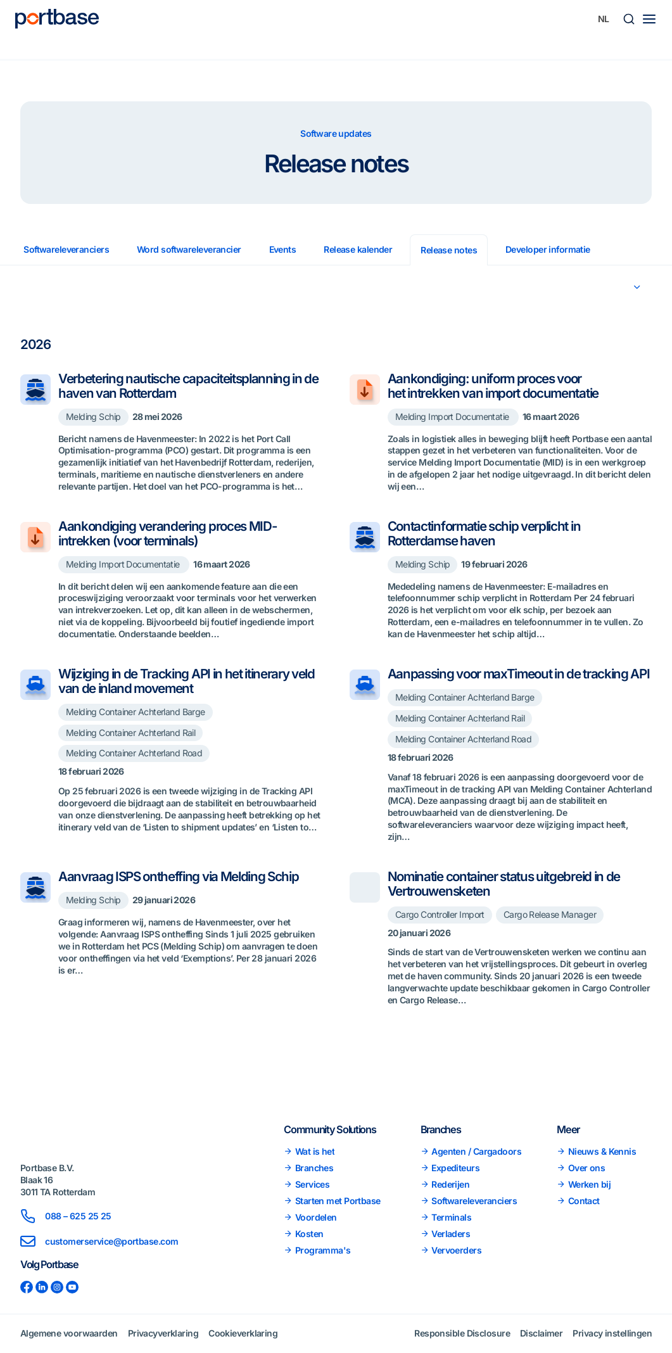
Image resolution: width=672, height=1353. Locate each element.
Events (282, 249)
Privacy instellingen (612, 1337)
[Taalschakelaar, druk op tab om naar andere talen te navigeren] (603, 19)
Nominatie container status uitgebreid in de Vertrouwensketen (505, 898)
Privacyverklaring (163, 1337)
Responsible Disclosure (462, 1337)
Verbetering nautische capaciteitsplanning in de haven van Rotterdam (188, 386)
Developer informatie (547, 249)
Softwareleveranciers (66, 249)
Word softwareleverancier (189, 249)
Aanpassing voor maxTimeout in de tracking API (509, 681)
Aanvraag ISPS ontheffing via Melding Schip (179, 891)
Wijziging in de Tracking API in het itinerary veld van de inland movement (186, 681)
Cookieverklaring (242, 1337)
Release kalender (358, 249)
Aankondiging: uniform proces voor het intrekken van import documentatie (496, 386)
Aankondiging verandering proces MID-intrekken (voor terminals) (168, 533)
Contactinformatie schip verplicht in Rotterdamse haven (485, 533)
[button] (629, 19)
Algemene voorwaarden (69, 1337)
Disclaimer (541, 1337)
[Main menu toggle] (649, 19)
